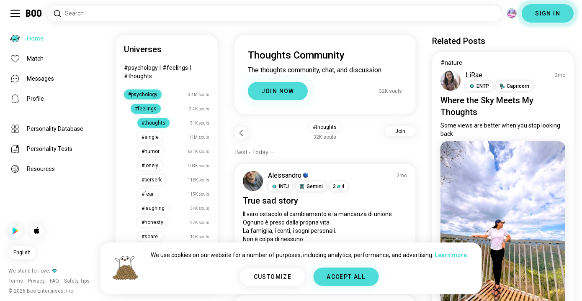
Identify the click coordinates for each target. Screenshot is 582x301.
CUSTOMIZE (273, 276)
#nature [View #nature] (451, 62)
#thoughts (138, 76)
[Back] (241, 133)
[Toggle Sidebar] (15, 13)
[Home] (34, 13)
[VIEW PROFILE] (253, 181)
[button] (280, 186)
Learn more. (452, 255)
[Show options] (255, 152)
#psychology (141, 67)
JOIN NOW (277, 91)
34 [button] (339, 186)
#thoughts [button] (325, 127)
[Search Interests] (274, 13)
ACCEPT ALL (346, 276)
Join (400, 131)
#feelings (175, 67)
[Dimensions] (512, 13)
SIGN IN (547, 13)
